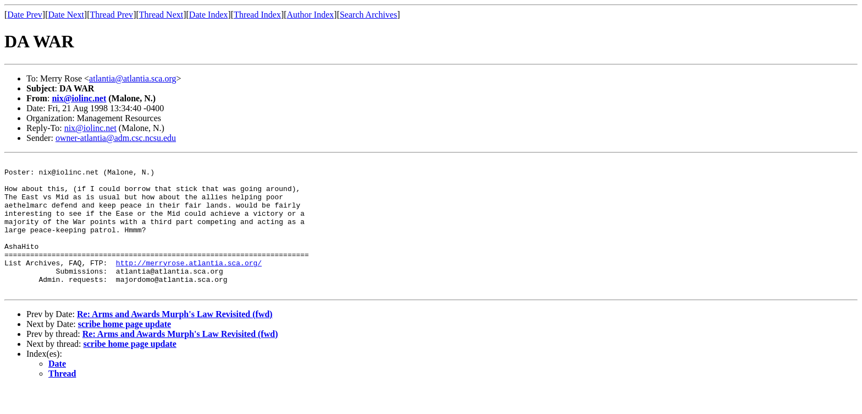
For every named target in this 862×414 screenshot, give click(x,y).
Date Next (66, 14)
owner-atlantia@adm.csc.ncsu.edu (116, 138)
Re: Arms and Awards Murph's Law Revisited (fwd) (175, 340)
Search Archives (368, 14)
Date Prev (24, 14)
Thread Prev (111, 14)
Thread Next (161, 14)
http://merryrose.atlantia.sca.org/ (189, 284)
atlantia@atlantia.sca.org (132, 78)
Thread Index (257, 14)
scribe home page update (124, 350)
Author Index (310, 14)
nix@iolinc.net (79, 98)
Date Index (208, 14)
